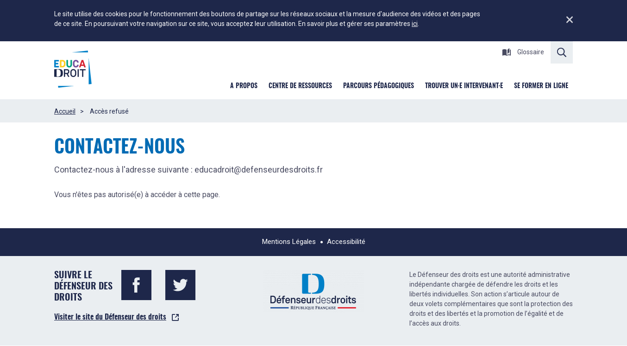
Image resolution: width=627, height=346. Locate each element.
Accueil (64, 111)
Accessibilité (346, 241)
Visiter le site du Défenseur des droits (110, 317)
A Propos (243, 86)
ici (415, 23)
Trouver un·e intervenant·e (464, 86)
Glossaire (523, 52)
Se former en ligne (541, 86)
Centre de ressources (300, 86)
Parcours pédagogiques (378, 86)
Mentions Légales (289, 241)
